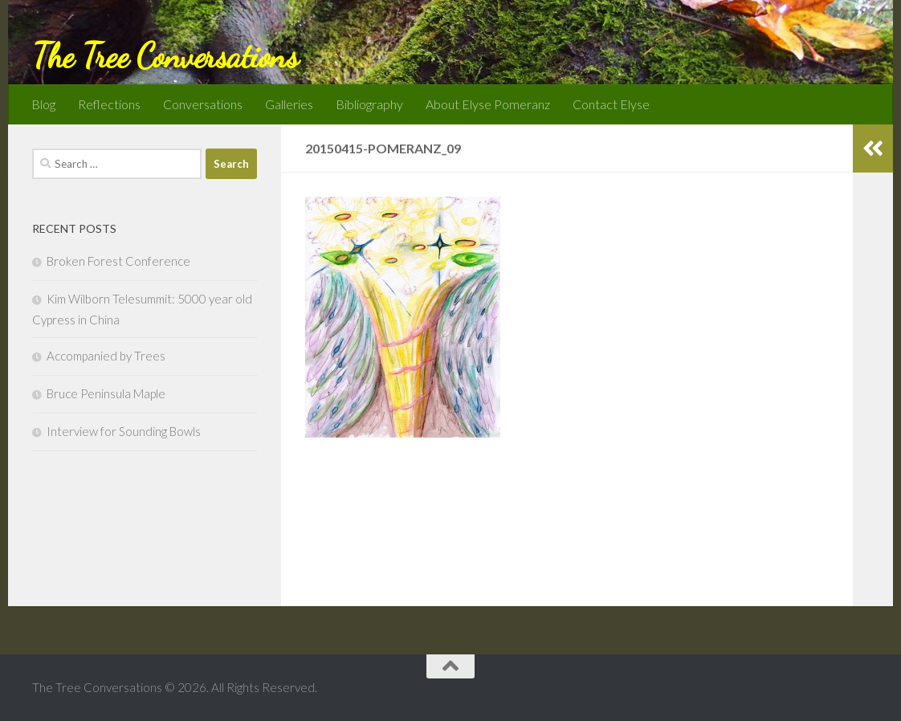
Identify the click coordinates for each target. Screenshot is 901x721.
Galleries (289, 104)
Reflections (109, 104)
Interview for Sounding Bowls (124, 431)
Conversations (203, 104)
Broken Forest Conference (118, 261)
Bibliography (369, 104)
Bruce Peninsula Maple (106, 393)
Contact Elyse (611, 104)
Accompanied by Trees (106, 355)
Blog (43, 104)
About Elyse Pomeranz (488, 104)
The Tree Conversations (165, 55)
